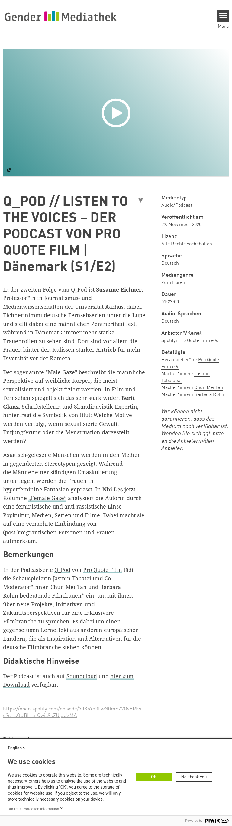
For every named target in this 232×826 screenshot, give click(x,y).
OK (153, 776)
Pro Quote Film (102, 569)
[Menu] (223, 16)
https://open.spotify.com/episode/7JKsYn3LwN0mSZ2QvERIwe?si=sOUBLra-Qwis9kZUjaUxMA (72, 712)
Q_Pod (62, 569)
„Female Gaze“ (47, 498)
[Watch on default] (9, 171)
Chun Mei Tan (208, 387)
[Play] (117, 113)
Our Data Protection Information (33, 809)
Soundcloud (81, 676)
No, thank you (194, 776)
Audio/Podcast (176, 205)
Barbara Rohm (210, 394)
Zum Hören (173, 282)
